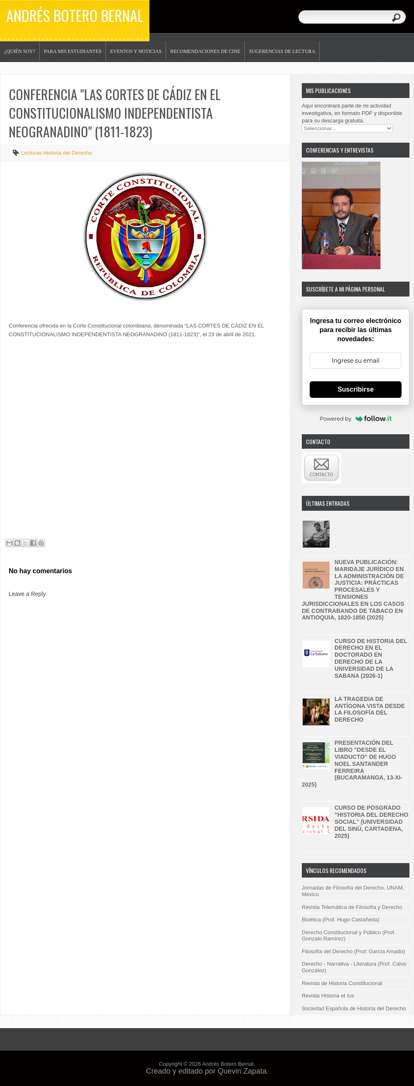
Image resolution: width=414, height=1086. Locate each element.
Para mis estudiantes (72, 51)
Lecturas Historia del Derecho (56, 153)
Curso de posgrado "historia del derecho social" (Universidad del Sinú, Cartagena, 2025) (371, 821)
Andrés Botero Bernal (74, 15)
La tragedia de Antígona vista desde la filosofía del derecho (370, 709)
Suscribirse (355, 389)
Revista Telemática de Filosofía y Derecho (352, 907)
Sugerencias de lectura (282, 51)
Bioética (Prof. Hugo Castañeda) (340, 919)
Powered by (356, 418)
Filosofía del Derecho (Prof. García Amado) (353, 951)
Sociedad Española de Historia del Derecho (354, 1008)
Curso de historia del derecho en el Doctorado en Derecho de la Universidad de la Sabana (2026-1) (371, 658)
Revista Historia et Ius (328, 996)
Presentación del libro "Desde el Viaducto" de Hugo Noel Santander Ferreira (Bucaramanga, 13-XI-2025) (352, 763)
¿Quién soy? (19, 51)
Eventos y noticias (135, 51)
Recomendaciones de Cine (205, 51)
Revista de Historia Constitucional (342, 983)
